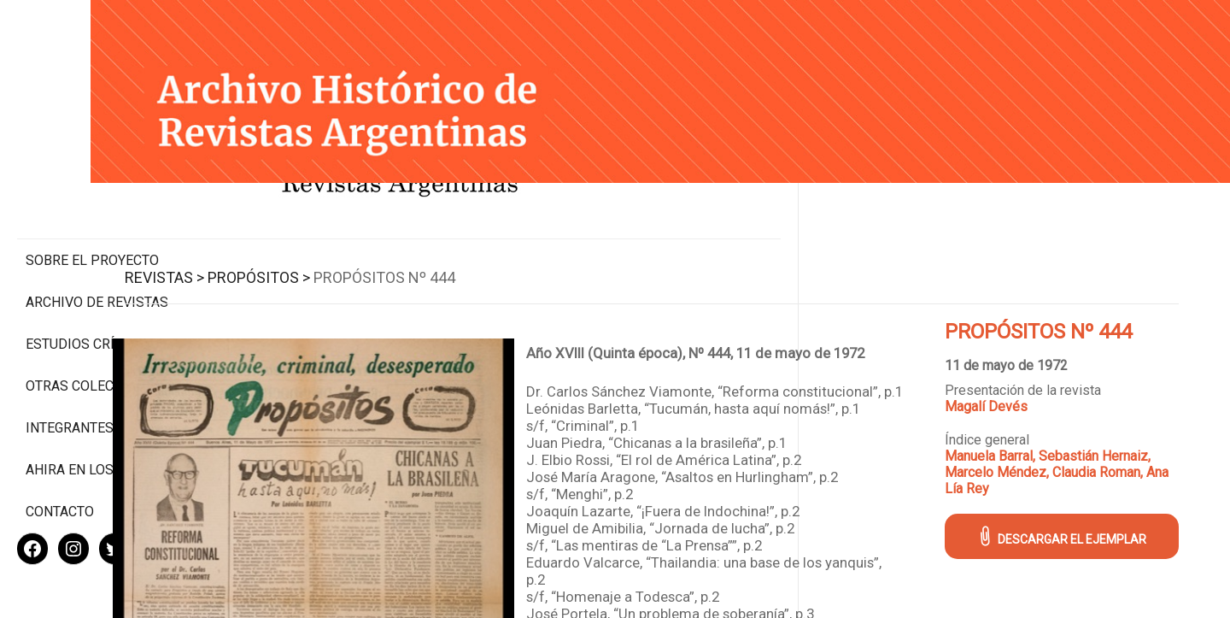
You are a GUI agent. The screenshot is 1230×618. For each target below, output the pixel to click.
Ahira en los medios (97, 414)
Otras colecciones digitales (93, 322)
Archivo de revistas (97, 230)
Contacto (60, 456)
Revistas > (287, 258)
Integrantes (70, 372)
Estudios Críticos (89, 272)
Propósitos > (382, 258)
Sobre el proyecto (92, 188)
